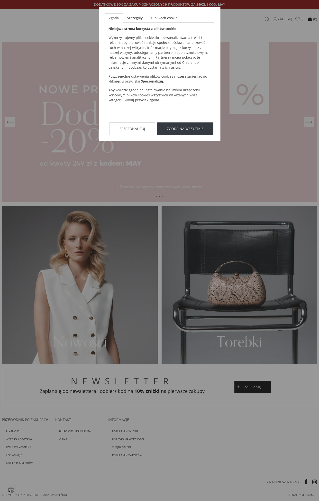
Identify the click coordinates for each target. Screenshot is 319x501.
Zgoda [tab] (114, 18)
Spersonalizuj (132, 128)
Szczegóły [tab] (135, 18)
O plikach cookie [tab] (164, 18)
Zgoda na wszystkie (185, 128)
